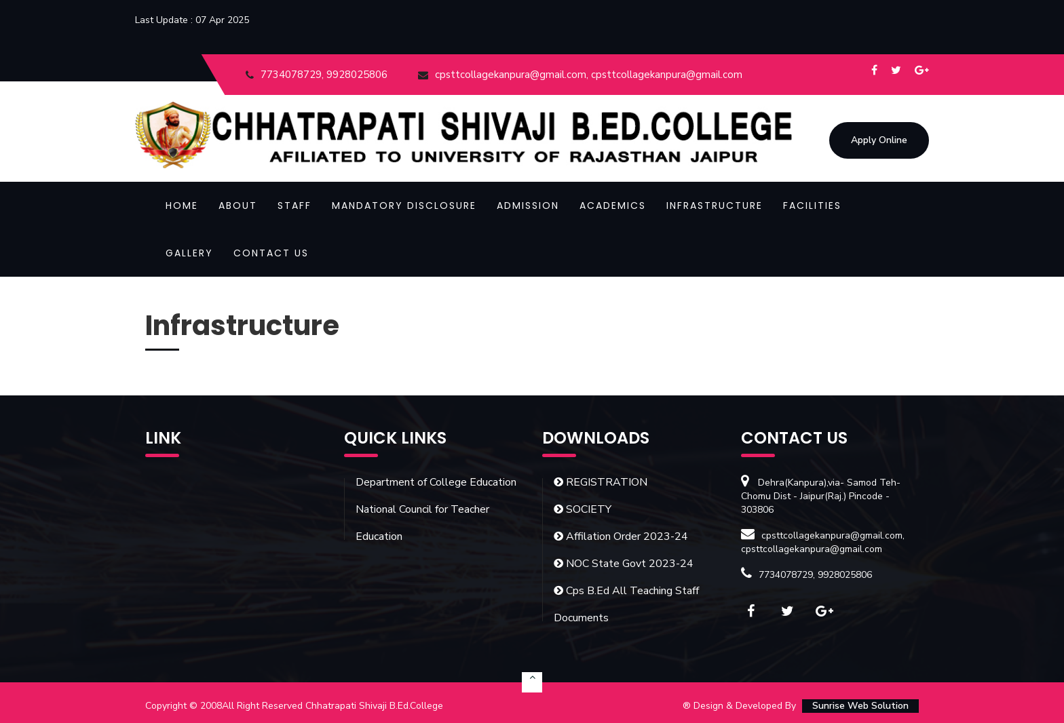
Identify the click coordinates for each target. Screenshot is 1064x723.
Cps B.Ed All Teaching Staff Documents (626, 604)
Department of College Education (436, 482)
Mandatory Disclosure (404, 205)
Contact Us (271, 253)
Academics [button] (613, 205)
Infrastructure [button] (714, 205)
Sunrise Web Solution (860, 705)
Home (182, 205)
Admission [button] (528, 205)
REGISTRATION (600, 482)
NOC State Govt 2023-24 (624, 563)
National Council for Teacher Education (422, 523)
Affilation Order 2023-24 (621, 536)
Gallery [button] (189, 253)
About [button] (237, 205)
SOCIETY (582, 509)
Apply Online (879, 140)
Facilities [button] (812, 205)
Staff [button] (294, 205)
